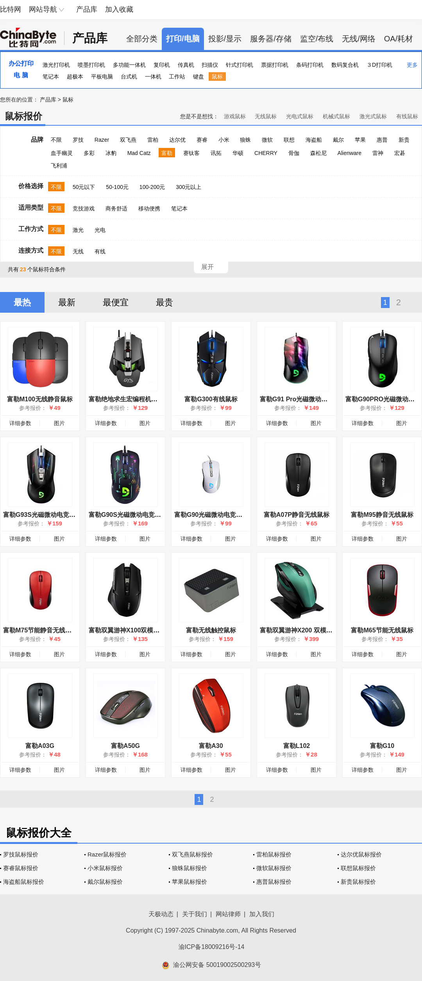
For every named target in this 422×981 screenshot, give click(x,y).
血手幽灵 (62, 153)
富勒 (166, 153)
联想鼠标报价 (358, 868)
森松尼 (318, 153)
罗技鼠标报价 (20, 854)
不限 (56, 140)
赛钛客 (191, 153)
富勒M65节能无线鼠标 (382, 630)
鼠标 (217, 76)
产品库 (86, 9)
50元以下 (84, 187)
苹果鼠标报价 (189, 881)
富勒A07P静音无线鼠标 (296, 514)
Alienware (349, 153)
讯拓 (216, 153)
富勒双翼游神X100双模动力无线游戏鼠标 (146, 630)
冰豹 (111, 153)
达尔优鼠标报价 (361, 854)
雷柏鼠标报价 (273, 854)
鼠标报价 (23, 116)
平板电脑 (102, 76)
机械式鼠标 (336, 116)
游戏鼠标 (235, 116)
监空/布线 (317, 38)
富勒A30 (211, 745)
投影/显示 (225, 38)
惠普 (382, 140)
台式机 (129, 76)
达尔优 (177, 140)
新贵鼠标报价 (358, 881)
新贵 (404, 140)
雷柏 (152, 140)
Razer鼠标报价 (107, 854)
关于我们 (194, 914)
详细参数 (20, 423)
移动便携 (149, 208)
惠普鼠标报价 (273, 881)
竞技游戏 (84, 208)
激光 (78, 230)
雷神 (377, 153)
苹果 (360, 140)
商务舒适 (116, 208)
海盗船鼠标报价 (23, 881)
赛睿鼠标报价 (20, 868)
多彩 (89, 153)
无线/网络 (359, 38)
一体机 (153, 76)
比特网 (10, 9)
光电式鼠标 (299, 116)
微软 (267, 140)
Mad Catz (139, 153)
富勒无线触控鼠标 (211, 630)
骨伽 (293, 153)
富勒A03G (39, 745)
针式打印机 (239, 65)
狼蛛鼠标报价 (189, 868)
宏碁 (399, 153)
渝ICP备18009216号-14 (212, 947)
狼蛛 (245, 140)
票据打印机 (274, 65)
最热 (22, 302)
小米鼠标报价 (105, 868)
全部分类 (141, 38)
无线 (78, 251)
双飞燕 (128, 140)
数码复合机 (345, 65)
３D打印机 (379, 65)
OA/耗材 (398, 38)
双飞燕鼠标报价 (192, 854)
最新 (66, 302)
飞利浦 (59, 165)
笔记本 (51, 76)
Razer (102, 140)
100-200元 (152, 187)
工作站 (177, 76)
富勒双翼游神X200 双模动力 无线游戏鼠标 (319, 630)
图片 (59, 423)
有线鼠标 (407, 116)
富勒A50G (125, 745)
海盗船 (314, 140)
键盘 (198, 76)
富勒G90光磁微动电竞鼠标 (211, 514)
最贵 (164, 302)
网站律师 (228, 914)
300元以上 (188, 187)
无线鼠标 (266, 116)
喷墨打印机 (91, 65)
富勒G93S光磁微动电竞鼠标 (42, 514)
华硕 (237, 153)
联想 (289, 140)
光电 (100, 230)
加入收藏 (119, 9)
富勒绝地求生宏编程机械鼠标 (129, 399)
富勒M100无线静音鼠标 (40, 399)
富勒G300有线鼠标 (210, 399)
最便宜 (116, 302)
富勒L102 (296, 745)
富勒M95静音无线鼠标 (382, 514)
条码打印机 (310, 65)
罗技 (78, 140)
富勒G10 (382, 745)
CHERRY (265, 153)
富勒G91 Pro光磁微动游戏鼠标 (303, 399)
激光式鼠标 (373, 116)
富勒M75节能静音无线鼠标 (40, 630)
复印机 (162, 65)
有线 (100, 251)
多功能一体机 (129, 65)
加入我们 (261, 914)
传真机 (186, 65)
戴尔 (338, 140)
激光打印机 (56, 65)
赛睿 (202, 140)
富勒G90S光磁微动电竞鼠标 (128, 514)
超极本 (75, 76)
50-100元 (117, 187)
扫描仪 (210, 65)
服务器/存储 (270, 38)
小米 (223, 140)
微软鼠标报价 (273, 868)
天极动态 (160, 914)
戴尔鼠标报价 (105, 881)
